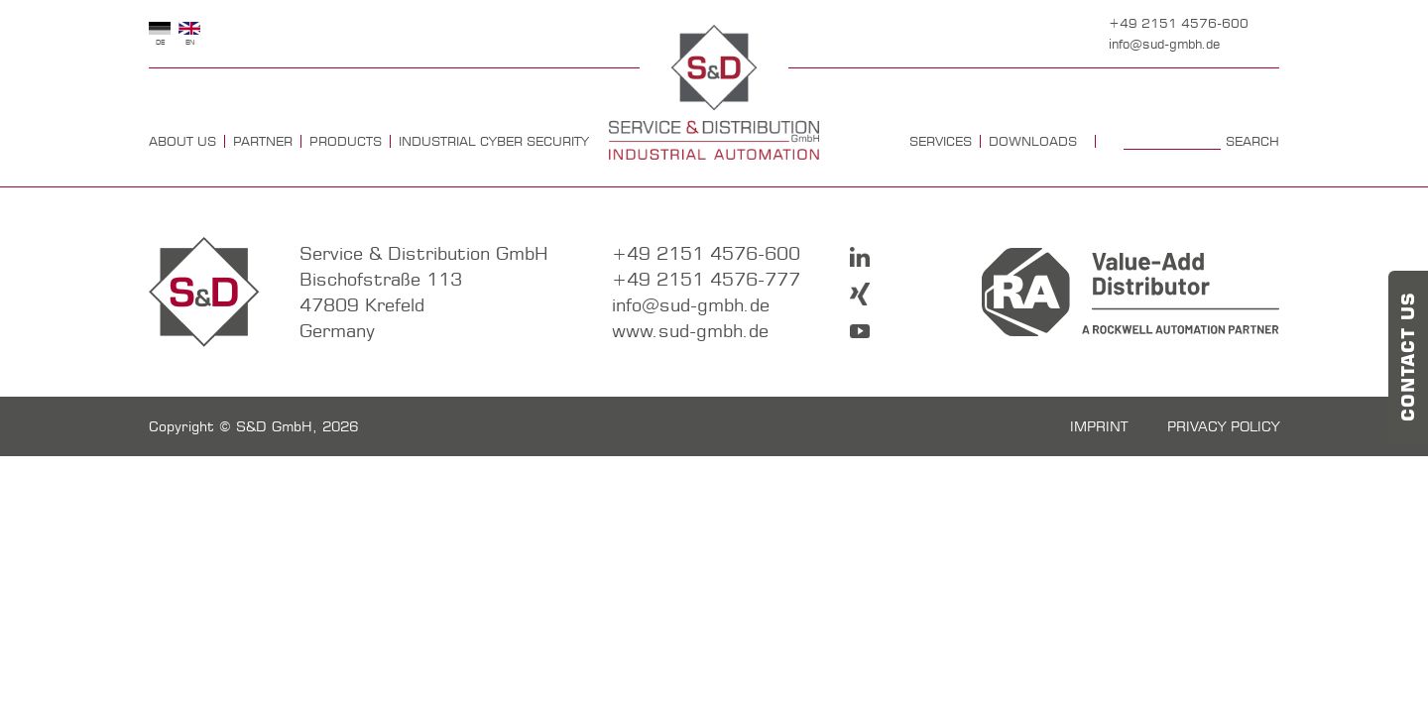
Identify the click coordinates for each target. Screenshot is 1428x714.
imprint (1099, 426)
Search (1252, 141)
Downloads (1033, 141)
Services (940, 141)
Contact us (1408, 357)
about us (182, 141)
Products (345, 141)
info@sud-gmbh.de (1164, 44)
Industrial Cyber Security (494, 141)
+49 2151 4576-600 (1179, 23)
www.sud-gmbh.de (690, 330)
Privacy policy (1223, 426)
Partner (263, 141)
